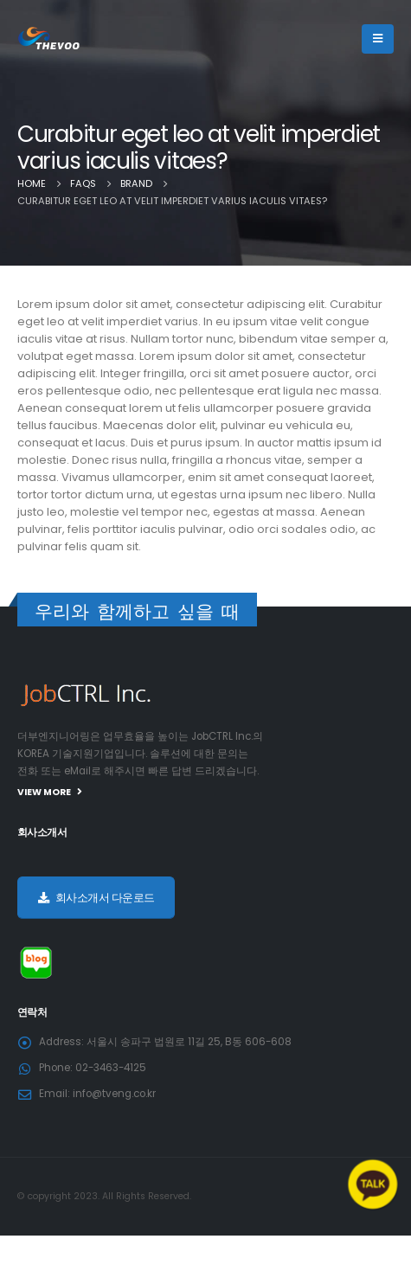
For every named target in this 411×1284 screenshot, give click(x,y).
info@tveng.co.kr (114, 1094)
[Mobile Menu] (378, 39)
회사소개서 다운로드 (96, 897)
